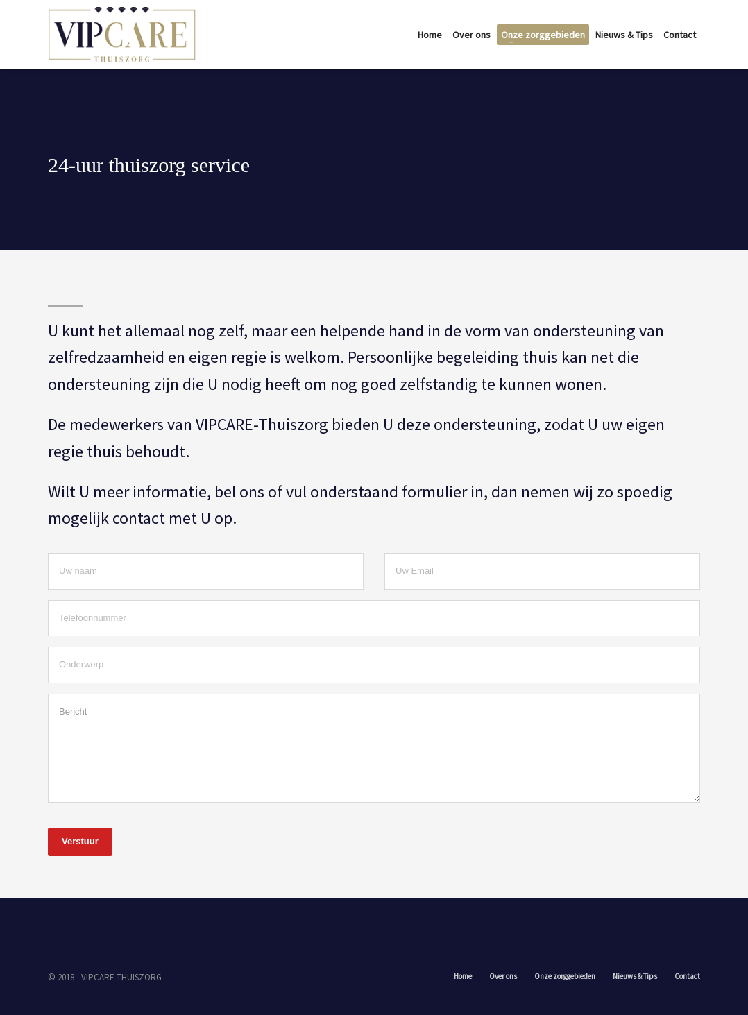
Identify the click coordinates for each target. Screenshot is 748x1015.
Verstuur (80, 841)
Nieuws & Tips (635, 976)
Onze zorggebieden (564, 976)
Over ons (503, 976)
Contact (687, 976)
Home (463, 976)
